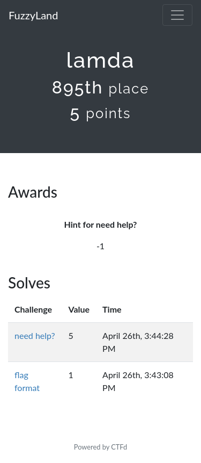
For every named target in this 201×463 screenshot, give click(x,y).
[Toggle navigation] (177, 15)
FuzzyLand (33, 15)
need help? (34, 335)
